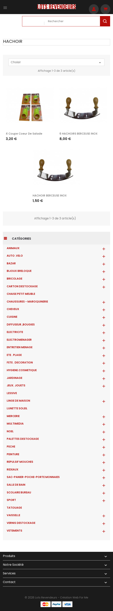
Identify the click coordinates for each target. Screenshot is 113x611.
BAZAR (11, 263)
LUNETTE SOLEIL (17, 408)
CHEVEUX (13, 309)
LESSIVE (12, 393)
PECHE (11, 446)
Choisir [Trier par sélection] (56, 62)
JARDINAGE (14, 378)
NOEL (10, 431)
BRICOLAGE (14, 279)
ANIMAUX (13, 248)
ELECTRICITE (15, 332)
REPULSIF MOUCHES (20, 462)
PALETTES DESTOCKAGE (23, 439)
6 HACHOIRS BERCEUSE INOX (78, 134)
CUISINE (12, 317)
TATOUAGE (14, 508)
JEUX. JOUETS (16, 385)
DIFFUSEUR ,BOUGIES (21, 324)
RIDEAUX (12, 469)
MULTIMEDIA (15, 424)
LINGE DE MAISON (18, 401)
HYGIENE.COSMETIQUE (22, 370)
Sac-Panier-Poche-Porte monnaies (33, 477)
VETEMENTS (14, 531)
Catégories (21, 238)
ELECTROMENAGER (19, 340)
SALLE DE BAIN (16, 485)
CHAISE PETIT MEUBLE (21, 294)
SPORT (11, 500)
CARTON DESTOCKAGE (22, 286)
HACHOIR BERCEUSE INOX (50, 195)
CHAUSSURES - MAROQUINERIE (27, 301)
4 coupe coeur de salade (24, 134)
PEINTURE (13, 454)
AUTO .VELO (15, 256)
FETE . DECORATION (20, 362)
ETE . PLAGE (14, 355)
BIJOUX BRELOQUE (19, 271)
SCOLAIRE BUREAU (19, 492)
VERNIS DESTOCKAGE (21, 523)
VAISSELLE (13, 515)
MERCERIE (13, 416)
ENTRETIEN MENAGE (19, 347)
